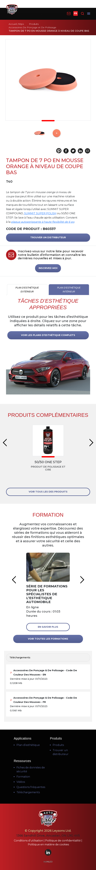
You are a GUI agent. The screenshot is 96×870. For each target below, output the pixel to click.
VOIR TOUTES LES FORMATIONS (48, 638)
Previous (5, 442)
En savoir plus (48, 626)
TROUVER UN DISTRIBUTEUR (48, 237)
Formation (23, 776)
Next (91, 442)
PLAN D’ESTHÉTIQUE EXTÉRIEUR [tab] (27, 289)
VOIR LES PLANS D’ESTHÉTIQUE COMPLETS (48, 335)
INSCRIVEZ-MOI (48, 268)
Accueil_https (16, 24)
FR (75, 13)
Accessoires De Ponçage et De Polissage (32, 27)
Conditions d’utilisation (29, 840)
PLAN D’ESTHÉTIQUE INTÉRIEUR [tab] (69, 289)
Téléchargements (28, 792)
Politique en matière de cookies (48, 844)
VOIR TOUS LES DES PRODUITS (48, 491)
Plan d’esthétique (28, 745)
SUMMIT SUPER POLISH (40, 213)
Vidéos (20, 781)
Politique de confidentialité (63, 840)
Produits (34, 24)
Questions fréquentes (30, 787)
